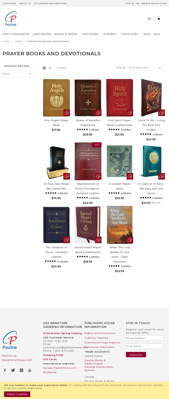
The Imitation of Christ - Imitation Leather (56, 259)
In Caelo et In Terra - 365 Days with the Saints (151, 195)
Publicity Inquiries (96, 337)
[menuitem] (25, 32)
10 (62, 268)
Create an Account (154, 3)
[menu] (88, 35)
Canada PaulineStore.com (60, 367)
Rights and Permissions (99, 333)
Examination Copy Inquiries (102, 342)
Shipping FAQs (53, 355)
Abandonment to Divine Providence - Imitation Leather (88, 195)
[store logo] (10, 19)
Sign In (130, 3)
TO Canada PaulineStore (50, 3)
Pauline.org (9, 355)
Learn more (35, 388)
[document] (85, 390)
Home (6, 48)
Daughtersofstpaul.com (17, 360)
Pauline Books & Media (99, 381)
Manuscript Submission (99, 347)
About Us (25, 3)
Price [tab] (6, 80)
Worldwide (50, 372)
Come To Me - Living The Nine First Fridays (151, 132)
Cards (19, 48)
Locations (9, 3)
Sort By (121, 74)
